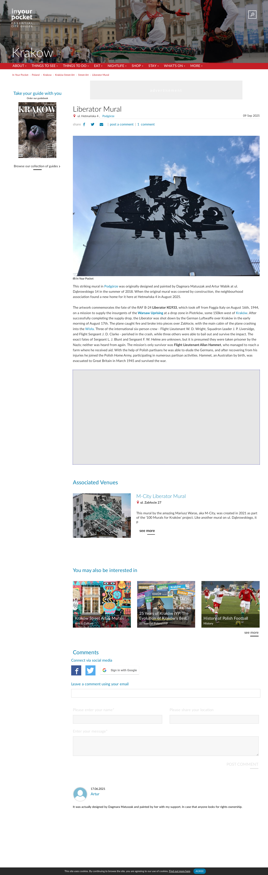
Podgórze (108, 116)
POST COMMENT (242, 748)
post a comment (122, 124)
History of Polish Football (226, 618)
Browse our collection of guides (36, 166)
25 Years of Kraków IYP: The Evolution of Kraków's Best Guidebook (164, 616)
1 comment (146, 124)
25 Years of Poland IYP (153, 623)
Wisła (89, 329)
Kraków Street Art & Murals (99, 618)
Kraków (241, 313)
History (208, 623)
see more (147, 531)
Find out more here (179, 871)
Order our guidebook (37, 98)
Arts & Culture (84, 623)
